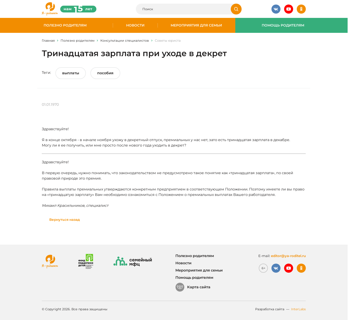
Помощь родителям (283, 25)
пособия (105, 73)
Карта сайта (192, 287)
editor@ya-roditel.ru (288, 256)
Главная (48, 40)
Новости (135, 25)
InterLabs (298, 309)
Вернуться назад (64, 219)
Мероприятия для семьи (196, 25)
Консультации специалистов (124, 40)
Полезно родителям (65, 25)
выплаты (70, 73)
